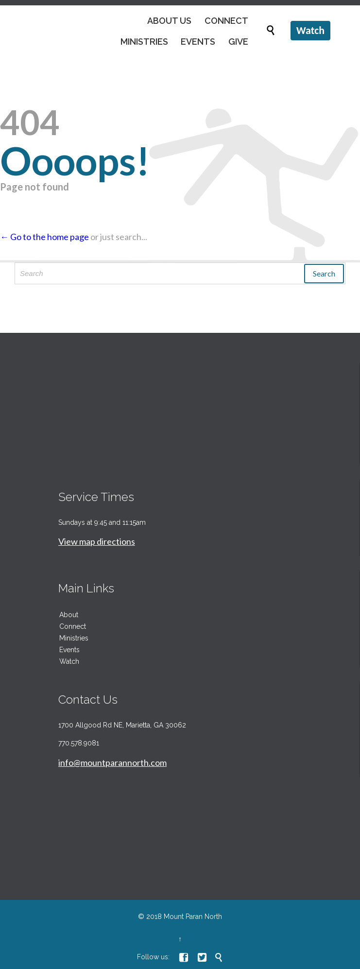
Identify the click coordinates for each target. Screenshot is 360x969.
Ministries (73, 638)
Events (69, 650)
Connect (72, 626)
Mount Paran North (193, 916)
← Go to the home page (44, 236)
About (68, 615)
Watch (69, 661)
